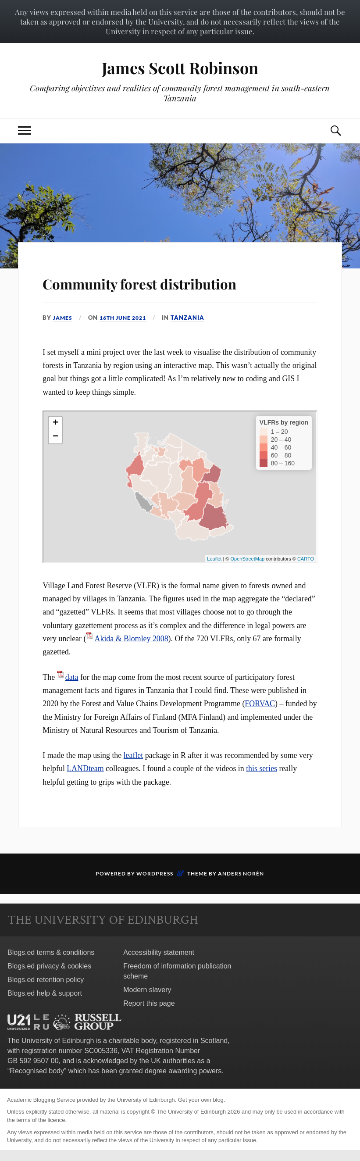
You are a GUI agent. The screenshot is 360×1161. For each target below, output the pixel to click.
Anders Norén (241, 873)
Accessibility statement (158, 952)
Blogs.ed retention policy (45, 979)
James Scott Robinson (180, 67)
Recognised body (37, 1071)
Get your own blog (201, 1100)
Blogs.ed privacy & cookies (49, 966)
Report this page (149, 1003)
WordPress (154, 873)
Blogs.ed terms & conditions (50, 952)
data (71, 677)
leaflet (133, 755)
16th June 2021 (127, 317)
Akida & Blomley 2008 (131, 638)
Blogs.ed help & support (44, 993)
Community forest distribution (180, 281)
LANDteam (85, 768)
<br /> (180, 487)
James (63, 317)
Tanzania (194, 317)
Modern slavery (147, 989)
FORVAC (260, 703)
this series (261, 768)
